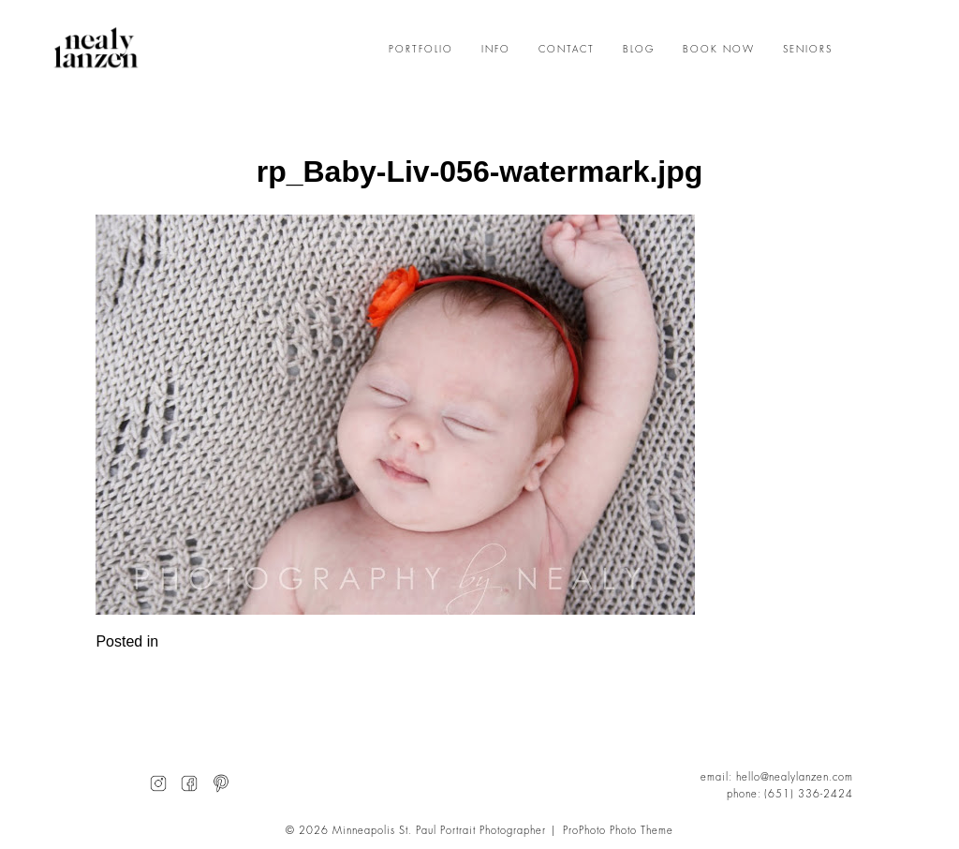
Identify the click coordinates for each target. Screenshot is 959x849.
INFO (495, 49)
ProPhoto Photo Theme (618, 831)
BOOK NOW (719, 49)
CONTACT (567, 49)
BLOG (639, 49)
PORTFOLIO (421, 49)
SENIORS (808, 49)
